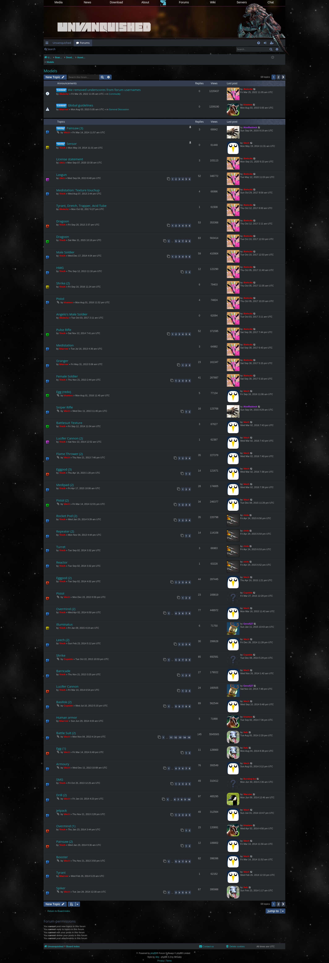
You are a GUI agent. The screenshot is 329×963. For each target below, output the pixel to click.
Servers (242, 2)
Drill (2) (61, 790)
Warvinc (247, 790)
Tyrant (61, 868)
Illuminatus (64, 620)
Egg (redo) (63, 387)
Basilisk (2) (64, 697)
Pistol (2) (62, 496)
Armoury (62, 759)
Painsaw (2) (64, 837)
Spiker (60, 883)
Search (51, 49)
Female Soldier (67, 372)
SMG (59, 775)
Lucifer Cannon (67, 682)
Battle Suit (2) (66, 728)
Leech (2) (62, 635)
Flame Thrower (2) (69, 449)
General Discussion (119, 105)
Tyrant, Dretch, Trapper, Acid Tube (81, 201)
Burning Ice (249, 774)
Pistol (60, 294)
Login (64, 49)
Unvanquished (62, 43)
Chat (271, 2)
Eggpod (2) (64, 573)
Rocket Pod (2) (66, 511)
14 (184, 733)
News (87, 2)
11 (171, 733)
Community (115, 89)
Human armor (66, 713)
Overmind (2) (65, 604)
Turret (60, 542)
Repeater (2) (65, 527)
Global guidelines (80, 101)
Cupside (247, 588)
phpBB (153, 949)
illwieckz (64, 89)
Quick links (47, 43)
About (145, 2)
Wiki (212, 2)
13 (180, 733)
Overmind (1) (65, 821)
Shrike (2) (63, 279)
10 (189, 795)
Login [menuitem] (266, 43)
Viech (67, 128)
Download (116, 2)
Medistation (65, 341)
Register (78, 49)
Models (50, 66)
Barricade (63, 666)
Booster (62, 852)
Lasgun (61, 170)
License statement (69, 155)
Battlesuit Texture (69, 418)
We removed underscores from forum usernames (104, 85)
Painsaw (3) (75, 124)
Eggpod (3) (64, 465)
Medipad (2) (65, 480)
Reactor (62, 558)
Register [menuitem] (272, 43)
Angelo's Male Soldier (71, 310)
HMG (60, 263)
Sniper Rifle (64, 403)
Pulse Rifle (63, 325)
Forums (184, 2)
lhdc (245, 728)
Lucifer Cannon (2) (69, 434)
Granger (62, 356)
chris (62, 158)
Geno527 (248, 619)
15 (189, 733)
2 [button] (278, 73)
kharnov (63, 105)
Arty (157, 952)
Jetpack (61, 806)
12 (176, 733)
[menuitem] (258, 42)
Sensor (72, 139)
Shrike (60, 651)
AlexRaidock (250, 123)
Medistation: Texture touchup (78, 186)
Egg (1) (61, 744)
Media (59, 2)
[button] (283, 72)
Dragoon (62, 217)
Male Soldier (65, 248)
